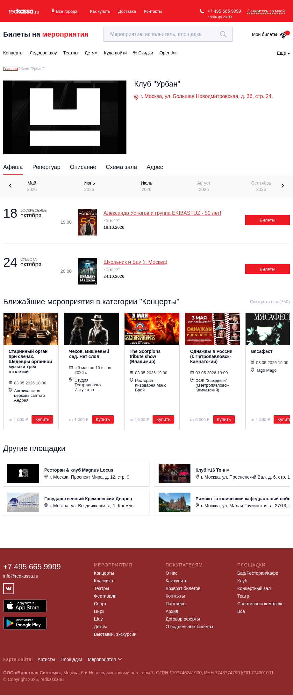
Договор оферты (183, 618)
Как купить (100, 11)
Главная (10, 69)
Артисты (46, 659)
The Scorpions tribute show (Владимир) (145, 356)
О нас (171, 573)
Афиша (13, 167)
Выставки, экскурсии (115, 634)
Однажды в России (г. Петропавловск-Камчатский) (211, 356)
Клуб (242, 580)
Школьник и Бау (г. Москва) (135, 262)
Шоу (98, 618)
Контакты (153, 11)
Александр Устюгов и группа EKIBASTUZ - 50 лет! (162, 213)
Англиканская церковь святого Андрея (27, 395)
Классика (103, 580)
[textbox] (168, 34)
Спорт (100, 603)
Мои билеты (269, 34)
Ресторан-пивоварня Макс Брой (148, 385)
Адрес (154, 167)
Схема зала (121, 167)
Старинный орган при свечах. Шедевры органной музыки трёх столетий (30, 361)
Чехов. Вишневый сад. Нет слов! (89, 354)
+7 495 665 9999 (224, 11)
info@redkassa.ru (20, 576)
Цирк (99, 611)
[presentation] (11, 186)
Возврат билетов (183, 588)
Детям (100, 626)
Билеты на (46, 34)
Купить (42, 419)
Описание (83, 167)
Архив (172, 611)
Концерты (104, 573)
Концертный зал (254, 588)
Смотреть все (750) (270, 301)
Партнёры (176, 603)
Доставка (127, 11)
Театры (101, 588)
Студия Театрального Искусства (85, 384)
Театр (243, 596)
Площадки (71, 659)
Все (241, 611)
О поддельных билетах (189, 626)
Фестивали (105, 596)
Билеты (267, 220)
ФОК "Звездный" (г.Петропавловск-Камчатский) (210, 385)
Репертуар (46, 167)
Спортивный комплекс (260, 603)
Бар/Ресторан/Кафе (257, 573)
